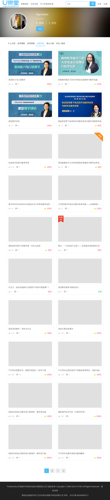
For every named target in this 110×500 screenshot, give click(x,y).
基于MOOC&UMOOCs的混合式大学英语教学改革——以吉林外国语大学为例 (40, 204)
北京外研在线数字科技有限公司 (50, 495)
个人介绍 (11, 43)
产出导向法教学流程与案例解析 (71, 453)
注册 (105, 4)
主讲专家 (34, 4)
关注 (40, 29)
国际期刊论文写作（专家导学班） (72, 412)
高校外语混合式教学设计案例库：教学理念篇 (27, 412)
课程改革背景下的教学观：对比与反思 (24, 246)
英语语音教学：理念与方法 (19, 329)
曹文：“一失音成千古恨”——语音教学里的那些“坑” (79, 246)
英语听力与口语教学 (16, 80)
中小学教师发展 (46, 4)
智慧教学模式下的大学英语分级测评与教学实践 (78, 80)
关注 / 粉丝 (60, 43)
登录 (99, 4)
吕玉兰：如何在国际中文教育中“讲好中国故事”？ (28, 287)
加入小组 (50, 43)
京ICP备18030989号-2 (79, 495)
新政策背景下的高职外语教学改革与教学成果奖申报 (79, 121)
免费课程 (24, 4)
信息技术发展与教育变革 (18, 163)
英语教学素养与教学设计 (68, 287)
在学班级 (31, 43)
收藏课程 (40, 43)
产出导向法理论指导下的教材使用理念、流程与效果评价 (81, 370)
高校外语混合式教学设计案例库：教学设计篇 (27, 453)
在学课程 (21, 43)
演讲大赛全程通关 (65, 329)
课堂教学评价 (14, 121)
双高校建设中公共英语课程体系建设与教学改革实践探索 (81, 163)
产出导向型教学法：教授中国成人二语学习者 (27, 370)
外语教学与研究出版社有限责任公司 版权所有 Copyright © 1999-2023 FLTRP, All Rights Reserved (58, 486)
